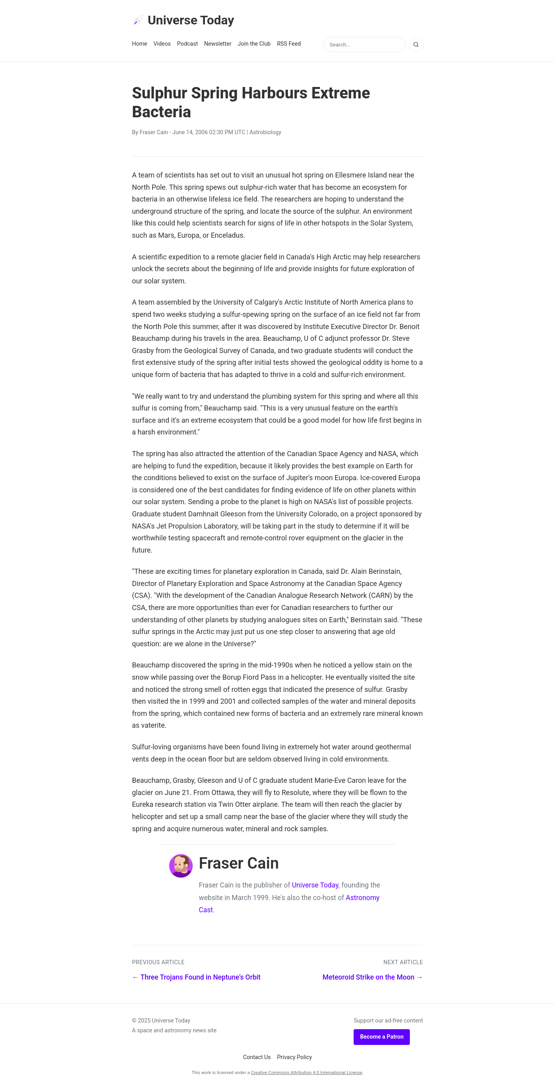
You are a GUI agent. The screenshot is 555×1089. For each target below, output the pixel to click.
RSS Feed (289, 44)
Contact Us (257, 1057)
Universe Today (183, 20)
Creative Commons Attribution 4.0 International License (306, 1072)
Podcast (187, 44)
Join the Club (254, 44)
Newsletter (217, 44)
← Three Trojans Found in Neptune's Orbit (196, 977)
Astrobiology (265, 132)
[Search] (416, 44)
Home (140, 44)
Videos (162, 44)
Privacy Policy (294, 1057)
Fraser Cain (154, 132)
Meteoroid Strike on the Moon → (373, 977)
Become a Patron (382, 1037)
